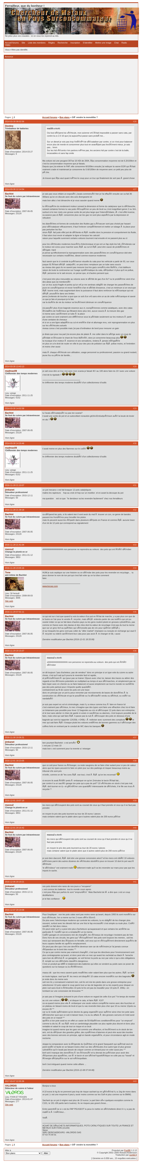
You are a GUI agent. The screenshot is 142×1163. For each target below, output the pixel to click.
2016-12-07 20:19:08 (14, 910)
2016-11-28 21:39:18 (14, 510)
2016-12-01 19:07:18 (14, 800)
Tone (7, 572)
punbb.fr (133, 1155)
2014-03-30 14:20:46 (14, 443)
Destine (9, 126)
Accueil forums (12, 43)
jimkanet (9, 489)
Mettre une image (103, 43)
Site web (9, 601)
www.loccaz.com (50, 586)
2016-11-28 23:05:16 (14, 568)
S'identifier (87, 43)
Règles (51, 43)
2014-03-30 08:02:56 (14, 121)
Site (23, 43)
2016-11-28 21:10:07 (14, 485)
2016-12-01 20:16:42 (14, 828)
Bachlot (9, 193)
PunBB (127, 1150)
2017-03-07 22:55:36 (14, 1081)
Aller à (27, 1152)
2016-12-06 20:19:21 (14, 882)
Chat (116, 43)
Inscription (75, 43)
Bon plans (65, 117)
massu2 (9, 549)
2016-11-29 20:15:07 (14, 651)
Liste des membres (36, 43)
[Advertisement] (71, 86)
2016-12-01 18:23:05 (14, 761)
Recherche (63, 43)
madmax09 (11, 371)
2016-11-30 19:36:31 (14, 737)
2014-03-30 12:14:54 (14, 189)
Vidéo (7, 45)
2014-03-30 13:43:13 (14, 366)
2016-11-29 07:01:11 (14, 612)
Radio (124, 43)
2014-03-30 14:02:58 (14, 408)
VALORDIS (11, 1085)
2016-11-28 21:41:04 (14, 545)
